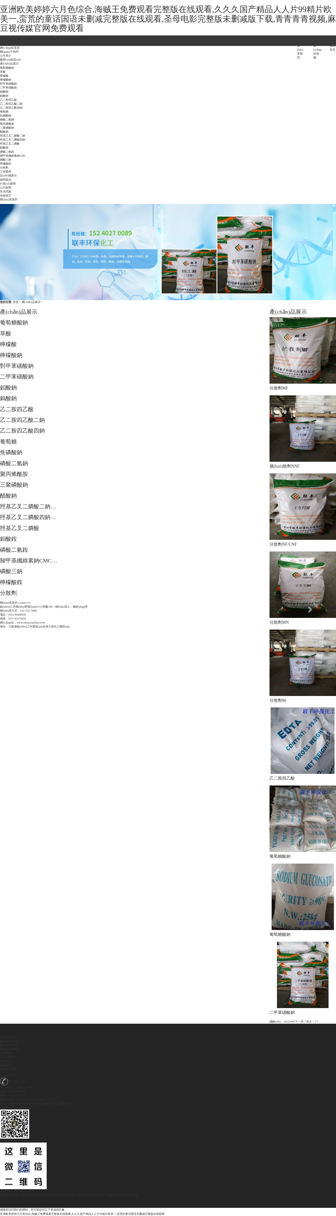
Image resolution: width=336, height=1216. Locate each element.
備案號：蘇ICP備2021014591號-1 (86, 1195)
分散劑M (278, 700)
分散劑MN (279, 622)
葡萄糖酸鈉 (280, 856)
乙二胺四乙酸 (282, 778)
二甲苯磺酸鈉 (282, 1012)
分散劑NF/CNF (283, 544)
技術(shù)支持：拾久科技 (122, 1195)
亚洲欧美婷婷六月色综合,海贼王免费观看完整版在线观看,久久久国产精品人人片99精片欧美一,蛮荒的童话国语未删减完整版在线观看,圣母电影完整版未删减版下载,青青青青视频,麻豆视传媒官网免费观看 (168, 19)
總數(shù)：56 (278, 1021)
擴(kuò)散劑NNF (285, 466)
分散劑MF (279, 388)
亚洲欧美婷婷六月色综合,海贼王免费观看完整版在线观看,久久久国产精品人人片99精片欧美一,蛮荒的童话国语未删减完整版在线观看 (82, 1214)
